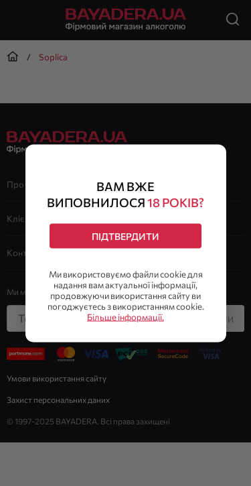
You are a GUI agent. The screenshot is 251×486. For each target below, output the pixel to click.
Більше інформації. (125, 316)
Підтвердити (125, 235)
